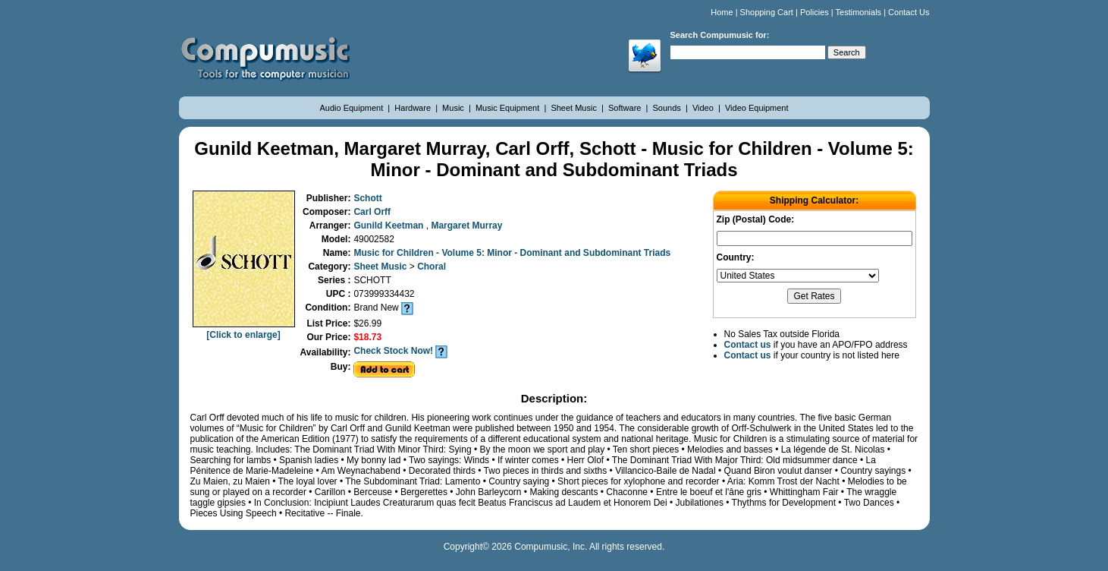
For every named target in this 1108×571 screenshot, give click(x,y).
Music (454, 107)
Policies (814, 12)
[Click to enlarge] (244, 329)
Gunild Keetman (389, 225)
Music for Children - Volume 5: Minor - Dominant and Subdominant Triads (511, 253)
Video (704, 107)
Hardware (413, 107)
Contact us (747, 344)
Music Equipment (508, 107)
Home (722, 12)
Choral (431, 266)
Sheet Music (575, 107)
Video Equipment (757, 107)
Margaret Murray (466, 225)
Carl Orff (372, 212)
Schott (367, 198)
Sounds (668, 107)
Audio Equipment (352, 107)
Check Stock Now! (393, 350)
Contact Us (908, 12)
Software (625, 107)
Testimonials (859, 12)
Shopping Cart (766, 12)
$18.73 (367, 337)
